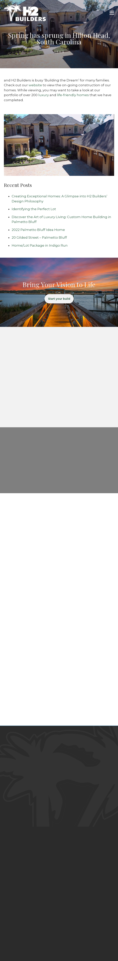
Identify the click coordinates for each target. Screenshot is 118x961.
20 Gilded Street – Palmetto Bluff (39, 237)
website (35, 85)
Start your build (59, 298)
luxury (43, 95)
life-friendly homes (73, 95)
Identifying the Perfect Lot (34, 209)
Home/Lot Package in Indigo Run (40, 245)
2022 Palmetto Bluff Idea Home (38, 230)
